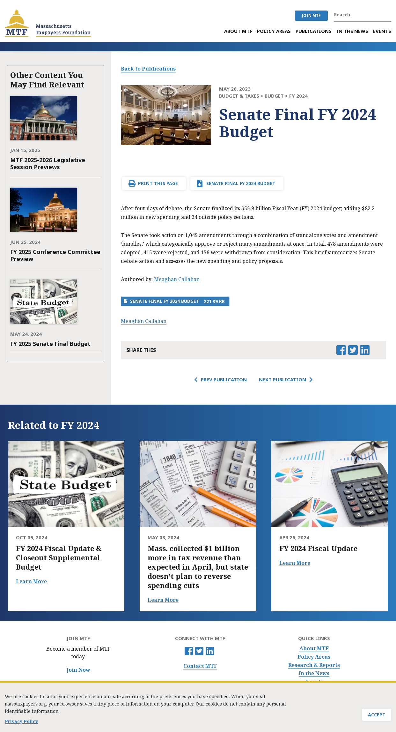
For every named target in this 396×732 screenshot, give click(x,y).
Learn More (31, 581)
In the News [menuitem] (352, 31)
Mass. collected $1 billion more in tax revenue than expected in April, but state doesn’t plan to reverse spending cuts (198, 567)
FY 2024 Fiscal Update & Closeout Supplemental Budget (59, 557)
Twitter (199, 651)
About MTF (314, 648)
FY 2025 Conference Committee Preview (55, 255)
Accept (376, 716)
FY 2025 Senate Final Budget (50, 343)
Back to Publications (148, 68)
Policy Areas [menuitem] (274, 31)
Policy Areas (313, 657)
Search (388, 15)
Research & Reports (314, 665)
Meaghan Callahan (177, 279)
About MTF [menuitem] (238, 31)
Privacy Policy (21, 722)
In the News (314, 673)
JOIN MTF (311, 15)
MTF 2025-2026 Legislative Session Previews (47, 163)
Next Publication (282, 379)
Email (376, 350)
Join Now (78, 670)
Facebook (188, 651)
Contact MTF (200, 666)
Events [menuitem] (382, 31)
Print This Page (158, 183)
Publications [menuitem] (314, 31)
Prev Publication (224, 379)
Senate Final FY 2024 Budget (240, 183)
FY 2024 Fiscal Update (318, 548)
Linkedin (209, 651)
